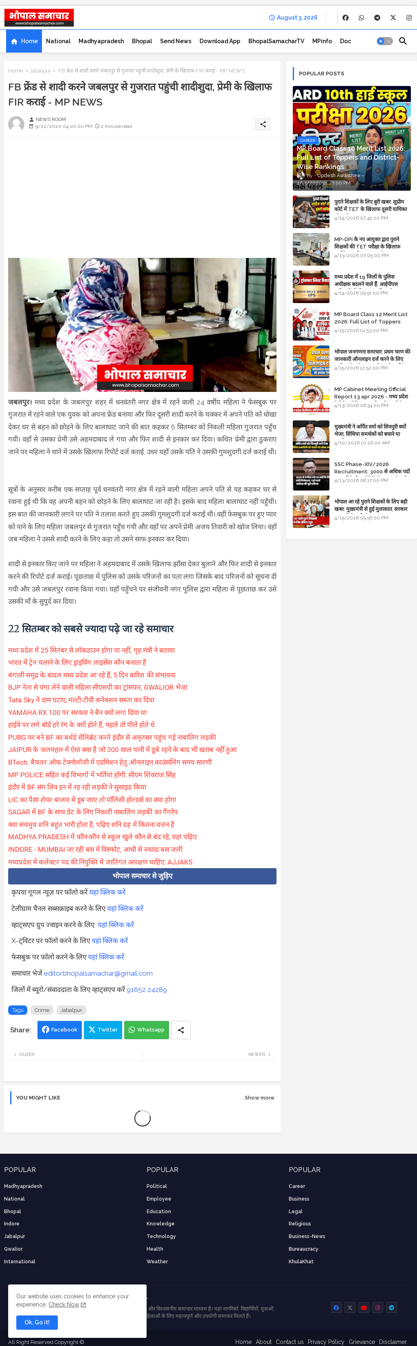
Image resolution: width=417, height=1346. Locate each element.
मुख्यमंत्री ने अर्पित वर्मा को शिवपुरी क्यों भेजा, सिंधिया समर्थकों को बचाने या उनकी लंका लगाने (370, 434)
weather (157, 1262)
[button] (385, 41)
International (19, 1262)
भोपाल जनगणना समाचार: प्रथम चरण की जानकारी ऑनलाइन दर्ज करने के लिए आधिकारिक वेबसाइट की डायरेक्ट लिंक (372, 359)
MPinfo (322, 41)
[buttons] (345, 17)
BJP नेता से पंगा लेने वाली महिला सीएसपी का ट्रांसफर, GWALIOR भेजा (97, 687)
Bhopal (142, 41)
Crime (42, 1010)
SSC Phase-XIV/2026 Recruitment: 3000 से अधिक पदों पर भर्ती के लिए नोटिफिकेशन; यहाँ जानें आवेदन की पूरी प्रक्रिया (372, 475)
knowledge (161, 1224)
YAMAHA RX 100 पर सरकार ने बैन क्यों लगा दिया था (77, 712)
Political (157, 1186)
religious (300, 1224)
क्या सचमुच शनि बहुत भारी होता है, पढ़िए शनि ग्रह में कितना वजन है (91, 824)
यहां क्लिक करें (107, 892)
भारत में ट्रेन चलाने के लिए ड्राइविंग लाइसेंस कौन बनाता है (77, 662)
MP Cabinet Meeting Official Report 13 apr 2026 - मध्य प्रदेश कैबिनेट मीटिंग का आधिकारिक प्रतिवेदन (371, 396)
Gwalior (13, 1249)
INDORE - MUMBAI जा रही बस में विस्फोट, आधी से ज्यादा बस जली (95, 849)
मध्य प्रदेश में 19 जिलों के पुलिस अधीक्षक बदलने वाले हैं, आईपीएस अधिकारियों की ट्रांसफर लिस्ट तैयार (366, 284)
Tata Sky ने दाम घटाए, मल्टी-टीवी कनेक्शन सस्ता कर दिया (81, 700)
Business (299, 1199)
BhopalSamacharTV (276, 41)
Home (29, 41)
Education (159, 1211)
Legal (296, 1211)
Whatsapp (151, 1030)
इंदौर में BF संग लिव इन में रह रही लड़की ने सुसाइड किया (77, 787)
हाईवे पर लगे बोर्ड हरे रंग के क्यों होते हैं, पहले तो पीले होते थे (81, 725)
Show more (259, 1098)
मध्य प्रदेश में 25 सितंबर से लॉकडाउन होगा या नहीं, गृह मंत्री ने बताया (91, 650)
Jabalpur (40, 71)
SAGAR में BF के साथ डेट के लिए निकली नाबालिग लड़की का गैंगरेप (93, 812)
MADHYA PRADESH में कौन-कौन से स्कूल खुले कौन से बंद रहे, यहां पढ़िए (102, 837)
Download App (220, 41)
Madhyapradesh (101, 41)
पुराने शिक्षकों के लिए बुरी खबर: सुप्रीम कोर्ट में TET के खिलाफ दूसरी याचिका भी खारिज (370, 209)
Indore (12, 1224)
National (58, 41)
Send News (175, 41)
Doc (345, 41)
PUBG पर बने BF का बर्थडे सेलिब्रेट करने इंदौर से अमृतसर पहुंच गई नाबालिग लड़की (112, 737)
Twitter (108, 1030)
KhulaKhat (301, 1262)
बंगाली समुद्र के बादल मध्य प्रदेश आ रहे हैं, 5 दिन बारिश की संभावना (91, 675)
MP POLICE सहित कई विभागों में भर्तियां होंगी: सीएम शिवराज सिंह (92, 775)
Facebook (64, 1030)
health (155, 1249)
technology (161, 1236)
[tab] (24, 41)
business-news (307, 1236)
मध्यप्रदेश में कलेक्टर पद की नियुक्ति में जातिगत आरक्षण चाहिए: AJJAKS (100, 862)
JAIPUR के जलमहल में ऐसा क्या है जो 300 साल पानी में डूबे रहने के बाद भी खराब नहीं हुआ (122, 750)
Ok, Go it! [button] (37, 1322)
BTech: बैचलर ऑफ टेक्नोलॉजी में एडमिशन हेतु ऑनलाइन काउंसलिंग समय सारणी (110, 762)
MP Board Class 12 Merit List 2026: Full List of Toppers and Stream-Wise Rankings (371, 321)
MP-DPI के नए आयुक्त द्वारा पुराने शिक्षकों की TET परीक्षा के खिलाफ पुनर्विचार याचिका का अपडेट (367, 246)
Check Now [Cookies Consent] (63, 1304)
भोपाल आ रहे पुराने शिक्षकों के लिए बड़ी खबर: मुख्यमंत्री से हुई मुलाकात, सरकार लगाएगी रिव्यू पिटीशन (370, 509)
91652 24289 (147, 989)
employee (159, 1199)
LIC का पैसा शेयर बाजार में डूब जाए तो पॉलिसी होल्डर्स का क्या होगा (92, 800)
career (297, 1186)
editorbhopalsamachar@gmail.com (98, 973)
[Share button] (181, 1030)
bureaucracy (303, 1249)
